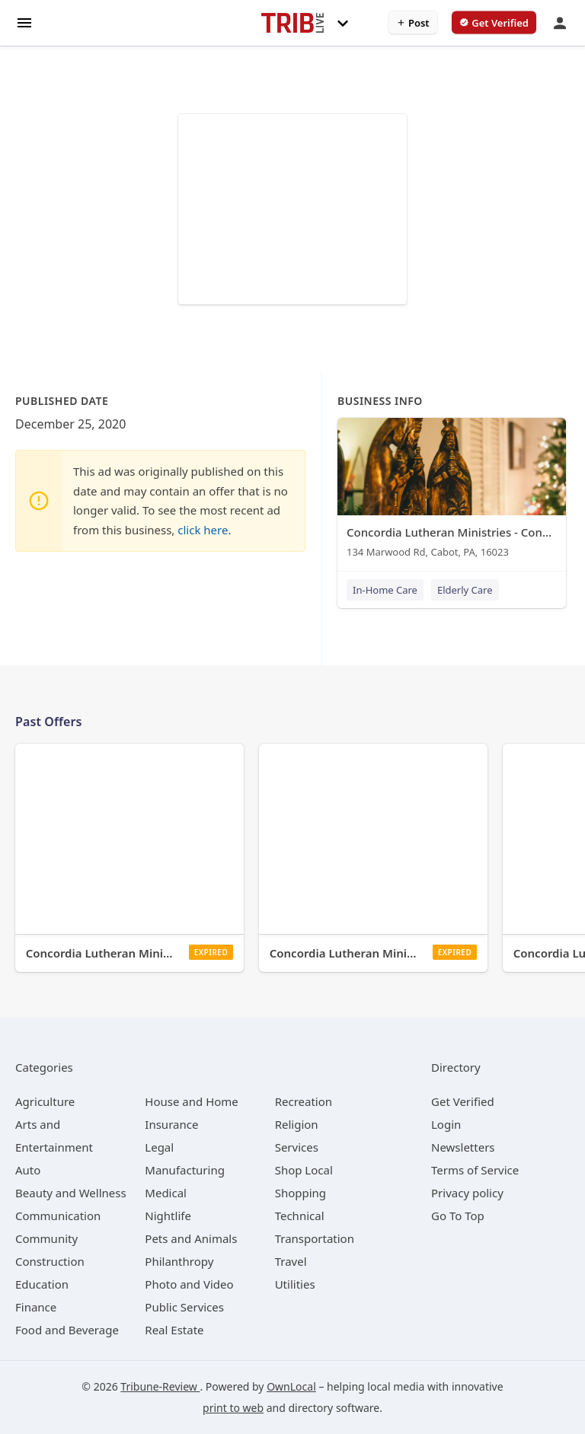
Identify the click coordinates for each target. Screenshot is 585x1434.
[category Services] (296, 1147)
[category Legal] (159, 1147)
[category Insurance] (171, 1124)
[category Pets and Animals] (191, 1238)
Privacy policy (467, 1192)
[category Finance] (35, 1306)
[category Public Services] (184, 1306)
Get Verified (462, 1101)
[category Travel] (291, 1261)
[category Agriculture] (45, 1101)
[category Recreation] (303, 1101)
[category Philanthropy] (179, 1261)
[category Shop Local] (304, 1169)
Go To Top (457, 1215)
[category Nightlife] (168, 1215)
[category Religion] (296, 1124)
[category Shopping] (300, 1192)
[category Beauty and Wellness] (70, 1192)
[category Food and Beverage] (67, 1329)
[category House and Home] (191, 1101)
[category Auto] (27, 1169)
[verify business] (494, 22)
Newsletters (463, 1147)
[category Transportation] (314, 1238)
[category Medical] (166, 1192)
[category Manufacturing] (185, 1169)
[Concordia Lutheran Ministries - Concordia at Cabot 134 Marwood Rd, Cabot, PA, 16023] (452, 491)
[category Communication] (58, 1215)
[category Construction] (50, 1261)
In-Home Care (385, 590)
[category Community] (46, 1238)
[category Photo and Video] (189, 1284)
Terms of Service (475, 1169)
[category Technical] (299, 1215)
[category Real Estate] (174, 1329)
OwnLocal (291, 1386)
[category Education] (42, 1284)
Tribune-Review (160, 1386)
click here (202, 529)
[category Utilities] (295, 1284)
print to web (233, 1408)
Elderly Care (465, 590)
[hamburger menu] (24, 21)
